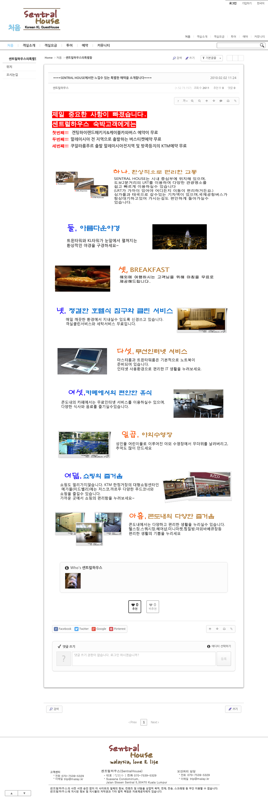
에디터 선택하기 (219, 646)
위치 (9, 66)
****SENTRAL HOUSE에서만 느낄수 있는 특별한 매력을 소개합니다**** (102, 77)
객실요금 (219, 36)
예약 (245, 36)
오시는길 (12, 74)
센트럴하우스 (61, 88)
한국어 (260, 3)
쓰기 (190, 58)
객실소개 (202, 36)
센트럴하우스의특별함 (22, 58)
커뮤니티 (259, 36)
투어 (233, 36)
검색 (177, 58)
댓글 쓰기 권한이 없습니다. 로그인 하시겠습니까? (106, 655)
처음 (14, 27)
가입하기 (246, 3)
